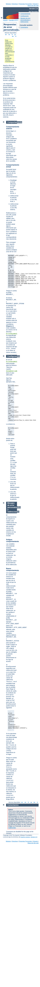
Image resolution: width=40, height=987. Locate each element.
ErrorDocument (11, 333)
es (9, 34)
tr (16, 36)
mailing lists (12, 828)
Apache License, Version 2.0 (28, 837)
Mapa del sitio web (33, 5)
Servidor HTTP (13, 20)
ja (15, 34)
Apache (5, 20)
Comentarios (24, 27)
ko (13, 36)
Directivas (15, 4)
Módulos (8, 4)
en (6, 34)
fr (12, 34)
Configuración (24, 16)
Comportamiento (25, 13)
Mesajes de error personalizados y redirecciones (25, 19)
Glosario (35, 4)
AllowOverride (11, 371)
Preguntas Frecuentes (25, 4)
